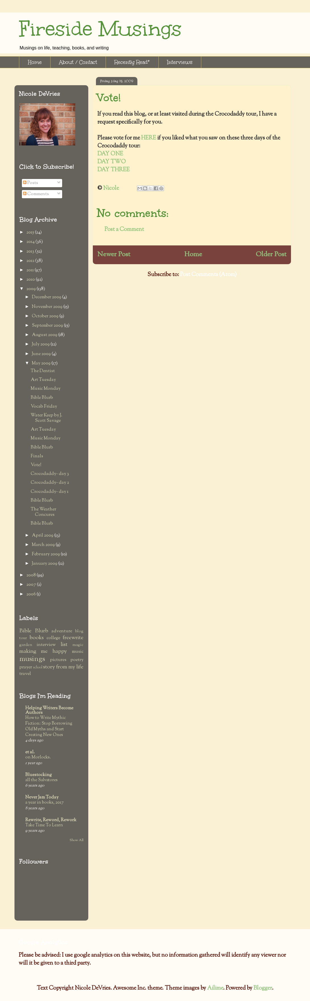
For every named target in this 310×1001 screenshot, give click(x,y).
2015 (30, 232)
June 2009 (42, 354)
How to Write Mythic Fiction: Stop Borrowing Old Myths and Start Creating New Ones (48, 726)
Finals (37, 456)
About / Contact (78, 62)
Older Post (271, 254)
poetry (76, 660)
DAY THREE (113, 170)
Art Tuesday (43, 380)
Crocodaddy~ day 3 (50, 474)
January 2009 (45, 563)
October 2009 (45, 316)
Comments (36, 194)
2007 (31, 584)
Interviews (179, 62)
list (64, 644)
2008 (31, 575)
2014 (30, 242)
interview (46, 645)
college (53, 638)
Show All (76, 840)
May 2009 (41, 363)
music (77, 651)
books (37, 638)
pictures (58, 660)
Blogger (263, 988)
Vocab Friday (44, 406)
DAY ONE (110, 154)
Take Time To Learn (44, 825)
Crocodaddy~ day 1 (49, 492)
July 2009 (41, 344)
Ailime (215, 988)
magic (77, 645)
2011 (30, 270)
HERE (149, 138)
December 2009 (47, 297)
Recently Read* (132, 62)
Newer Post (113, 254)
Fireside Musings (100, 28)
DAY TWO (111, 162)
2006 (31, 594)
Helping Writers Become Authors (49, 710)
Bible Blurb (42, 398)
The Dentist (43, 371)
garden (25, 645)
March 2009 (44, 545)
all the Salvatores (41, 780)
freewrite (73, 638)
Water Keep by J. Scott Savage (46, 418)
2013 (30, 251)
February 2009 (46, 554)
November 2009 (47, 307)
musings (32, 659)
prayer (25, 667)
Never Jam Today (41, 797)
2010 (31, 279)
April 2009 (43, 535)
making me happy (43, 651)
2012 (30, 261)
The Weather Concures (43, 512)
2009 (31, 289)
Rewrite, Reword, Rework (50, 820)
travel (25, 674)
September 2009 (48, 325)
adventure (61, 631)
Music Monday (45, 388)
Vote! (36, 465)
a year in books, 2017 (44, 802)
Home (35, 62)
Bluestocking (38, 775)
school (37, 667)
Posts (30, 183)
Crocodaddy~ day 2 (50, 482)
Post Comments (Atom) (208, 275)
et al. (30, 752)
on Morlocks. (38, 757)
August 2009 (45, 335)
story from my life (63, 667)
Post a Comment (124, 230)
